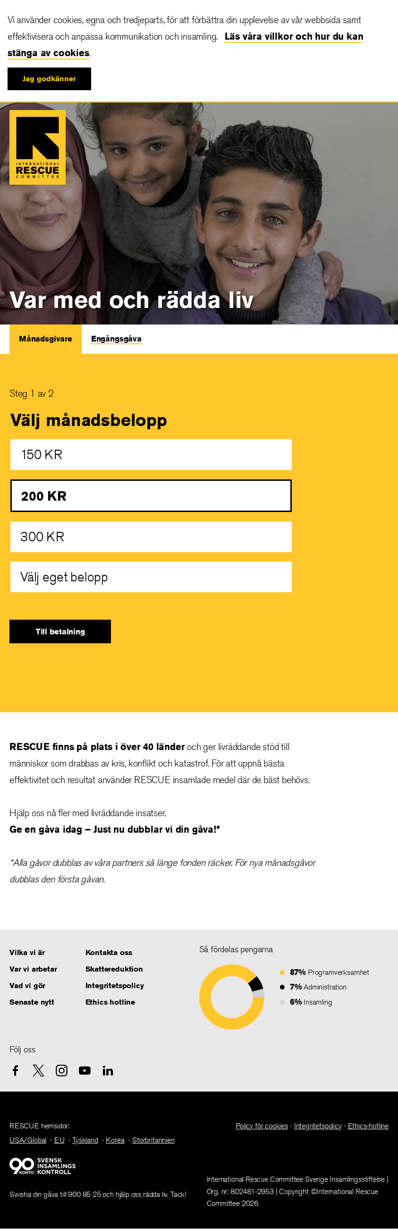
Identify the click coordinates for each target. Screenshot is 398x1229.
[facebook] (15, 1070)
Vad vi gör (27, 985)
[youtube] (85, 1070)
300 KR (42, 537)
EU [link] (59, 1139)
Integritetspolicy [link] (318, 1125)
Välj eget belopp (64, 577)
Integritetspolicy (114, 985)
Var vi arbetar (33, 968)
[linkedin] (108, 1070)
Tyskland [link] (85, 1139)
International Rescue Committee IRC (37, 147)
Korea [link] (115, 1139)
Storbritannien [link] (153, 1139)
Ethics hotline (110, 1002)
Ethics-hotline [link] (368, 1125)
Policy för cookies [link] (262, 1125)
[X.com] (38, 1070)
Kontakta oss (108, 952)
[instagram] (62, 1070)
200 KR (44, 496)
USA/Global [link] (27, 1139)
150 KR (41, 454)
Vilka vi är (27, 952)
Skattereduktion (114, 968)
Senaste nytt (31, 1002)
